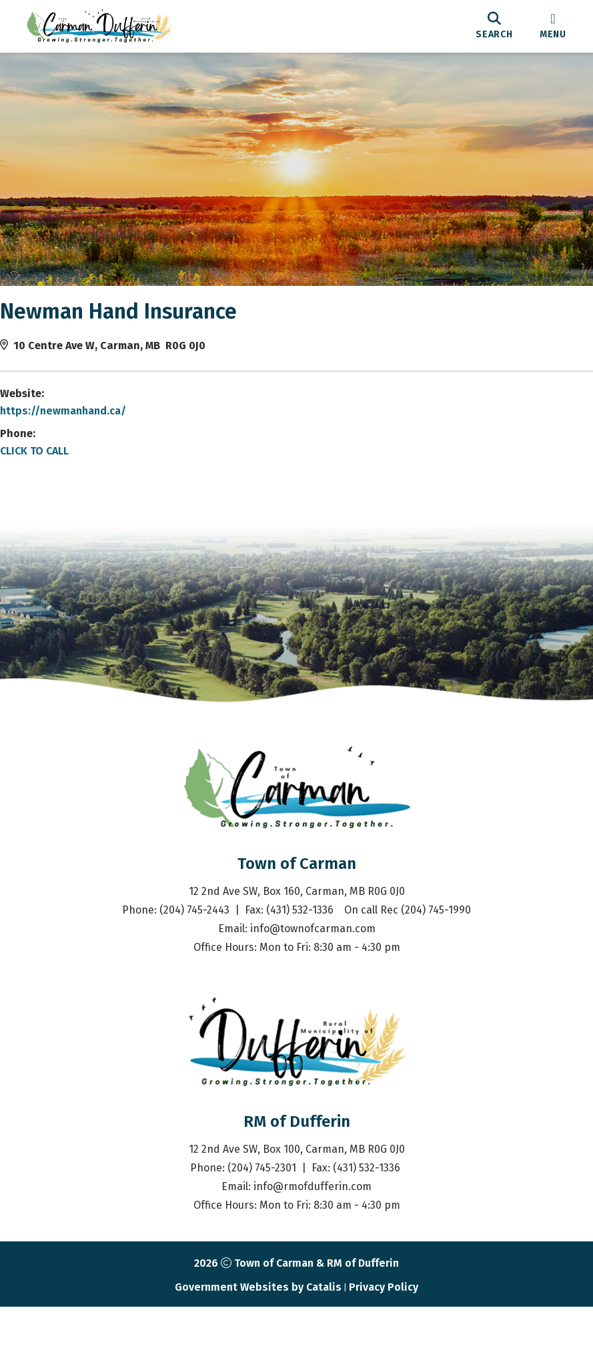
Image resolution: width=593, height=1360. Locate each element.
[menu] (553, 26)
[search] (494, 26)
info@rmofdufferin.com (312, 1239)
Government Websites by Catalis (258, 1340)
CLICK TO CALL (47, 464)
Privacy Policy (383, 1340)
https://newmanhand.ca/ (76, 424)
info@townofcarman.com (313, 982)
